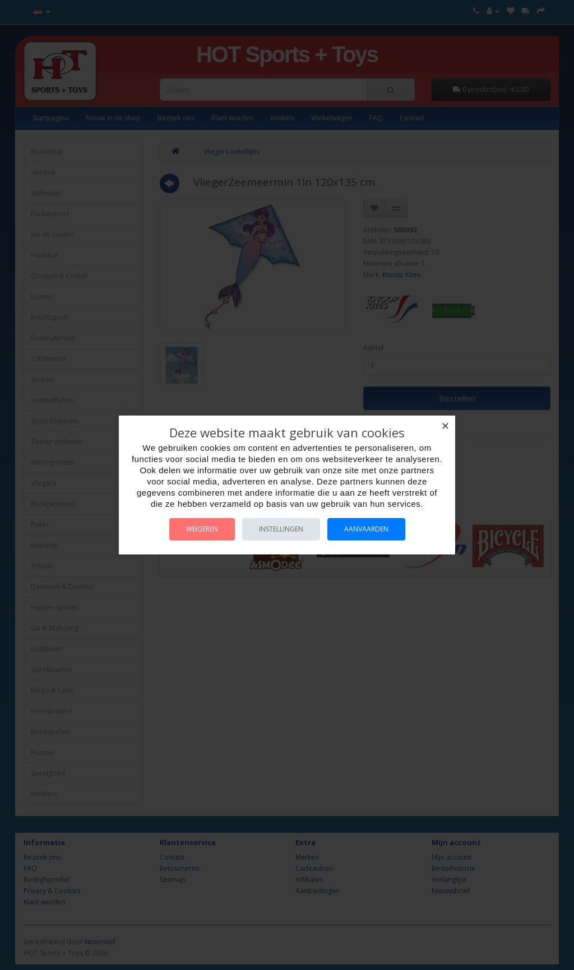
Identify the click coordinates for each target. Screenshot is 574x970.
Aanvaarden (366, 529)
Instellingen (281, 529)
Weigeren (202, 529)
